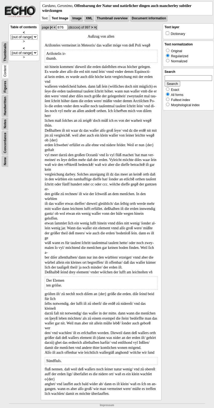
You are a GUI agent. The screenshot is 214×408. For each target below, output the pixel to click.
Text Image (60, 18)
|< (51, 27)
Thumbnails (5, 52)
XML (89, 18)
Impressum (107, 405)
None (5, 161)
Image (77, 18)
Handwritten (5, 106)
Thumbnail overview (112, 18)
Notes (5, 124)
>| (95, 27)
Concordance (5, 143)
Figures (5, 86)
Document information (149, 18)
